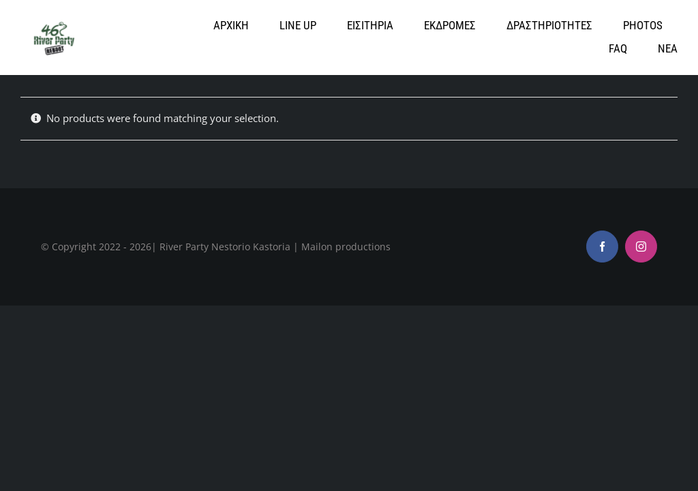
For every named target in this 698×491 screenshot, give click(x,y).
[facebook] (602, 246)
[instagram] (641, 246)
